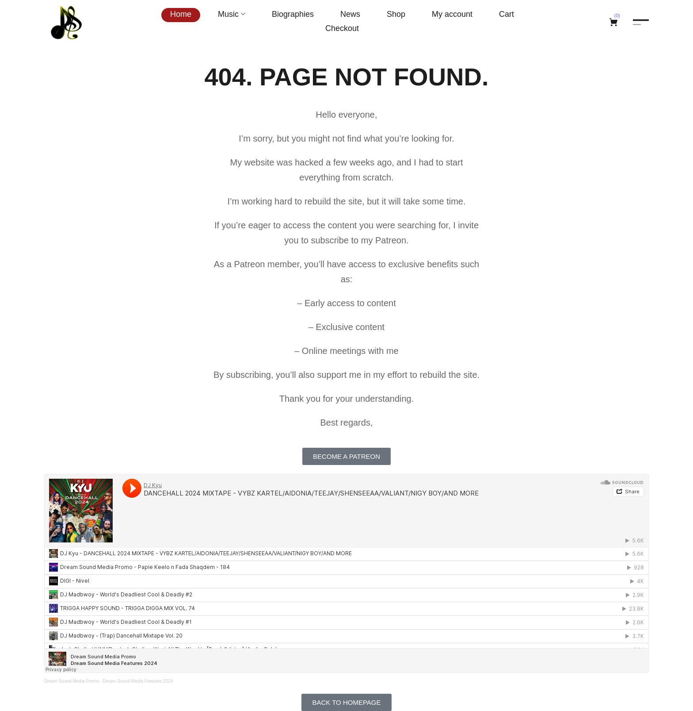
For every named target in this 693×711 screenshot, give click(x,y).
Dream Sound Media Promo (71, 681)
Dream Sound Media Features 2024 (138, 681)
